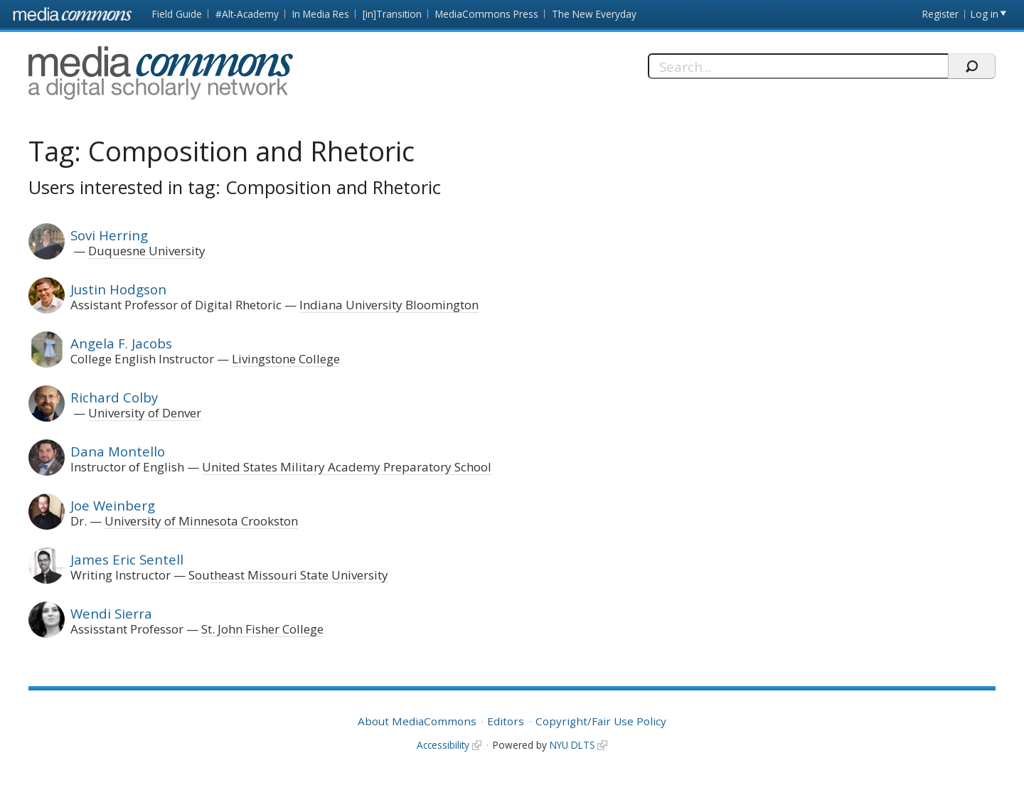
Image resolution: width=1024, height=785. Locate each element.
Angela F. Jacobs (121, 343)
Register (940, 14)
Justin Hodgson (118, 289)
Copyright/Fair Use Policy (600, 721)
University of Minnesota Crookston (201, 521)
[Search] (798, 66)
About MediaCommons (417, 721)
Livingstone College (286, 359)
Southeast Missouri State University (288, 575)
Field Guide (177, 14)
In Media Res (320, 14)
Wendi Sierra (111, 613)
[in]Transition (392, 14)
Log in (984, 14)
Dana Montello (117, 451)
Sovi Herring (109, 235)
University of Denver (144, 413)
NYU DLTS (572, 745)
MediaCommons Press (486, 14)
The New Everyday (594, 14)
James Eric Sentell (126, 559)
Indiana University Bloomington (389, 305)
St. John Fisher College (262, 629)
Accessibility (443, 745)
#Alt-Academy (247, 14)
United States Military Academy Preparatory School (346, 467)
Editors (505, 721)
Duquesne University (147, 250)
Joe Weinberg (112, 505)
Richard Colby (114, 397)
